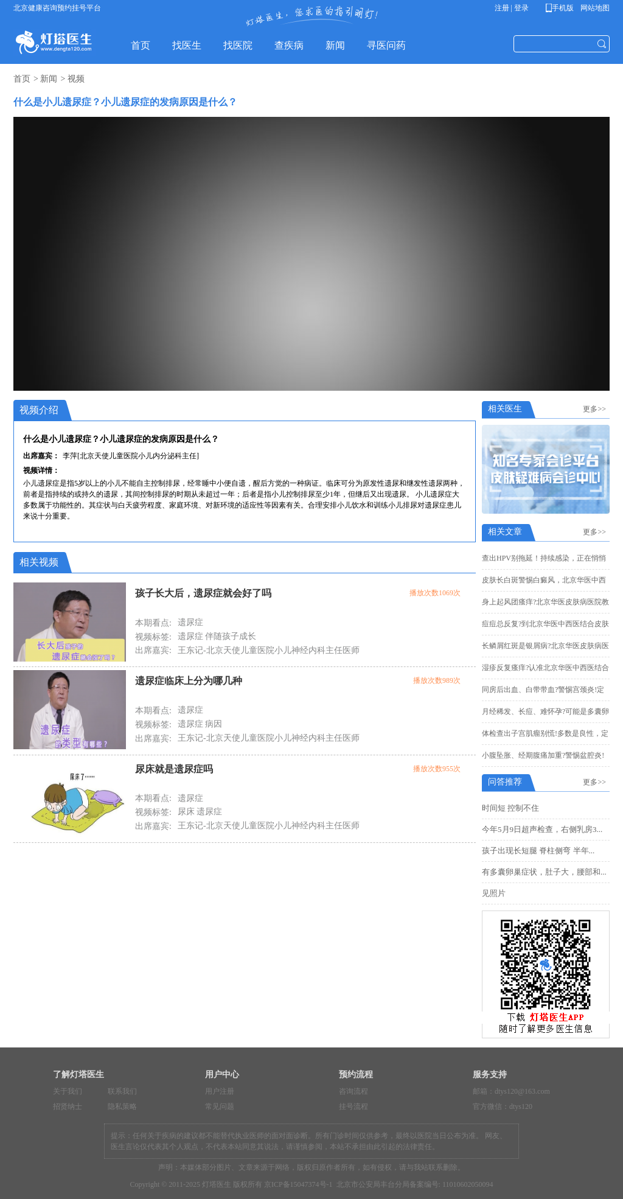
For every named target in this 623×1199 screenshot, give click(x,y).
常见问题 (219, 1106)
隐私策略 (122, 1106)
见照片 (494, 893)
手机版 (562, 8)
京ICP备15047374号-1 (298, 1184)
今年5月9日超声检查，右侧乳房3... (542, 829)
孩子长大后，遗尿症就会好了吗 (203, 593)
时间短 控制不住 (510, 808)
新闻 (48, 78)
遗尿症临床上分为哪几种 (188, 681)
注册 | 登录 (512, 8)
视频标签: (153, 636)
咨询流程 (353, 1091)
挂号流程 (353, 1106)
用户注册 (219, 1091)
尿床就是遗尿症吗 (174, 769)
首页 (21, 78)
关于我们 (67, 1091)
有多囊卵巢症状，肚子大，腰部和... (544, 871)
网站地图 (594, 8)
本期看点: (153, 622)
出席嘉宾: (153, 650)
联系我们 (122, 1091)
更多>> (596, 409)
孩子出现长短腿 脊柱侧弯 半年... (538, 850)
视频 (76, 78)
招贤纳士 (67, 1106)
